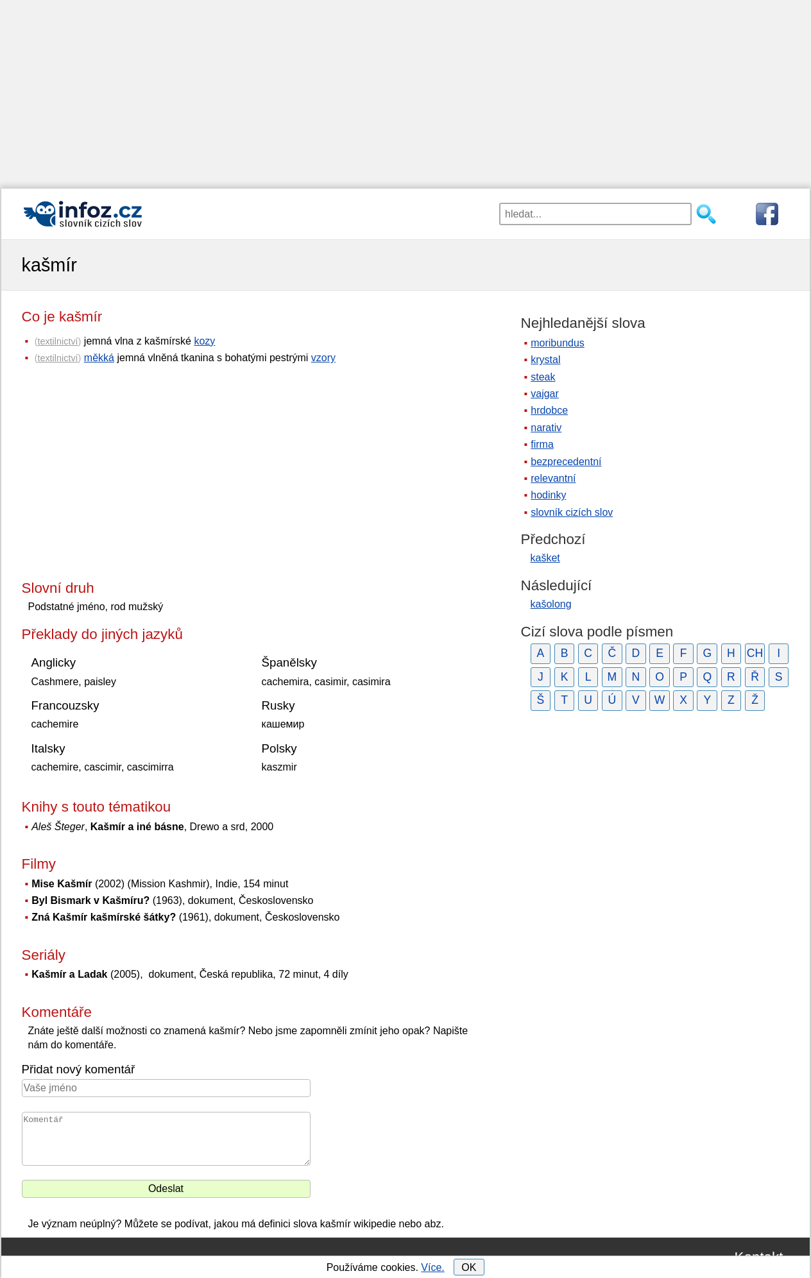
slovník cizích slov (572, 512)
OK (468, 1267)
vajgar (545, 393)
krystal (545, 359)
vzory (323, 357)
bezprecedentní (566, 461)
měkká (99, 357)
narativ (546, 427)
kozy (204, 341)
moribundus (558, 342)
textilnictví (57, 341)
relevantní (553, 478)
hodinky (548, 495)
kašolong (551, 604)
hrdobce (549, 410)
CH (755, 653)
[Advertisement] (405, 90)
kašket (545, 557)
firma (542, 444)
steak (543, 376)
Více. (432, 1267)
